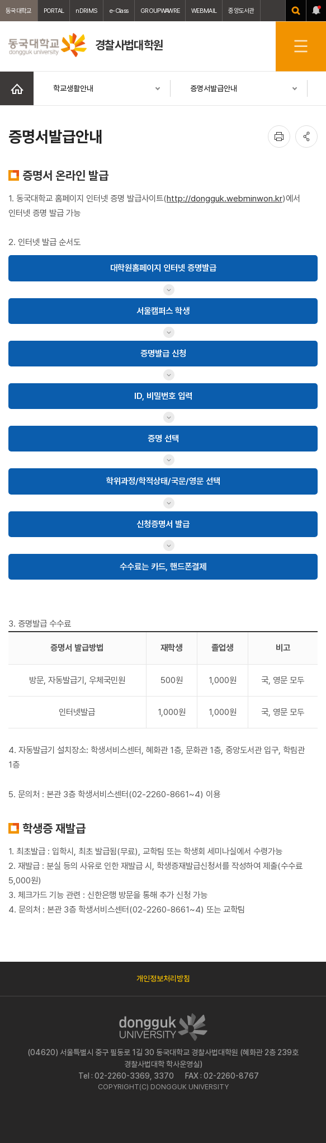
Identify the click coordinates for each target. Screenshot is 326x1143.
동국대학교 (19, 11)
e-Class (119, 11)
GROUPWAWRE (159, 11)
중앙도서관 (241, 11)
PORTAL (54, 11)
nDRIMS (86, 11)
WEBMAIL (203, 11)
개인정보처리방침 (163, 978)
